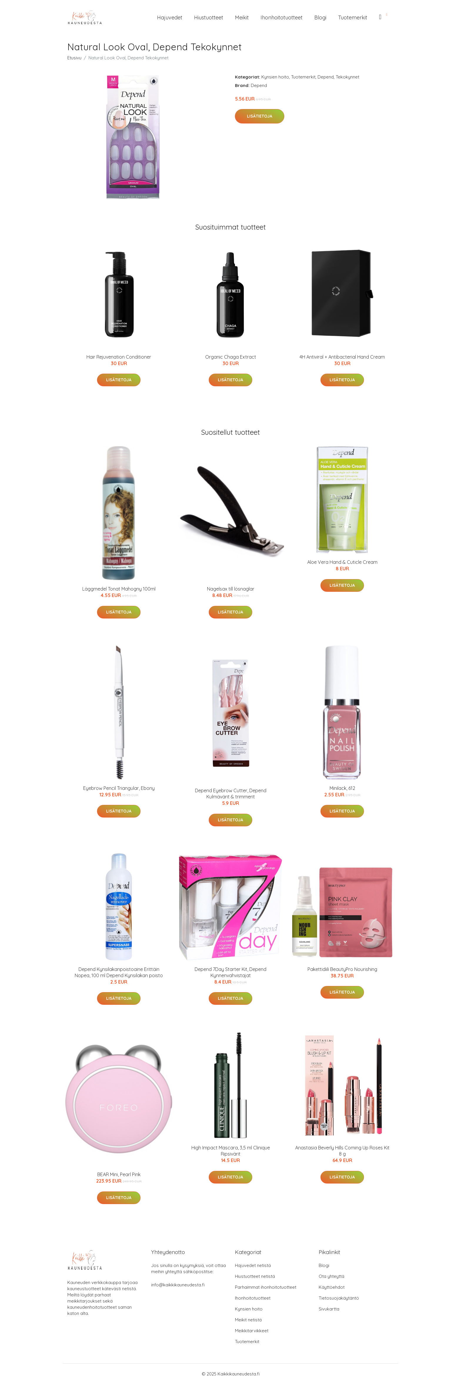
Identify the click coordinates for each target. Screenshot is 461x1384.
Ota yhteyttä (331, 1276)
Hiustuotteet (208, 17)
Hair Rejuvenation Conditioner (118, 357)
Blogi (320, 17)
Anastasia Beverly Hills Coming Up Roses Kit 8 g (342, 1151)
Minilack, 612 (342, 788)
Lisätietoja (259, 116)
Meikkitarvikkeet (251, 1330)
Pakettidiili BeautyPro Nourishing (342, 969)
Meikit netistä (248, 1320)
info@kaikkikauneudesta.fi (178, 1285)
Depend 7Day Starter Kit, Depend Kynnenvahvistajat (230, 972)
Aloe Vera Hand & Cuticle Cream (342, 562)
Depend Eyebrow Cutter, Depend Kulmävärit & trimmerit (230, 794)
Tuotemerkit (352, 17)
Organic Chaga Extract (230, 357)
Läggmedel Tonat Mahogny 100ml (119, 589)
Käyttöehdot (332, 1287)
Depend (326, 77)
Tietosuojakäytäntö (339, 1298)
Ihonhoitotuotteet (281, 17)
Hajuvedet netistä (253, 1265)
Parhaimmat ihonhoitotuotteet (265, 1287)
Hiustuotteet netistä (255, 1276)
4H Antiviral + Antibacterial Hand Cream (342, 357)
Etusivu (74, 58)
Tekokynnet (347, 77)
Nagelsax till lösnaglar (230, 589)
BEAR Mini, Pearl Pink (119, 1174)
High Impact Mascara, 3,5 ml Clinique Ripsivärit (230, 1151)
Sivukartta (329, 1309)
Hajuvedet (169, 17)
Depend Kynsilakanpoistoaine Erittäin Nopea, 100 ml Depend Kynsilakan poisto (119, 972)
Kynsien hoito (275, 77)
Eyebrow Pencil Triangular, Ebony (119, 788)
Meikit (242, 17)
